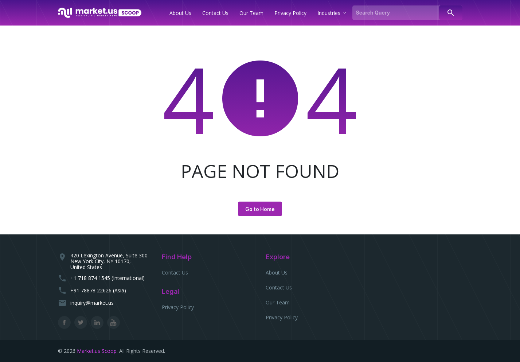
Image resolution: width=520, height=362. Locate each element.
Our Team (278, 302)
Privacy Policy (178, 307)
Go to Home (260, 209)
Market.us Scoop (97, 350)
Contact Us (175, 272)
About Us (277, 272)
